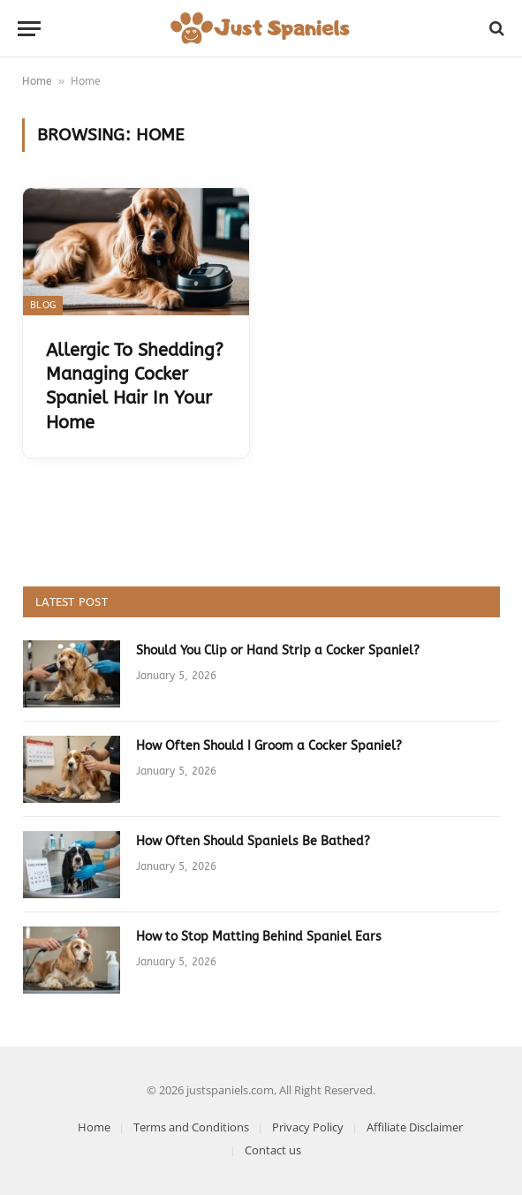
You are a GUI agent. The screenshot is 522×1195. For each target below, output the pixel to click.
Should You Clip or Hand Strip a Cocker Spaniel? (278, 650)
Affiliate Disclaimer (415, 1127)
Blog (43, 305)
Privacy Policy (308, 1127)
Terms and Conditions (191, 1127)
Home (37, 81)
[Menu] (29, 29)
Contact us (273, 1150)
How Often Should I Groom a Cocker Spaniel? (269, 745)
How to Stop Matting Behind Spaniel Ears (259, 936)
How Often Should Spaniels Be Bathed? (253, 841)
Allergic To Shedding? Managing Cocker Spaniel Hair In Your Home (134, 386)
